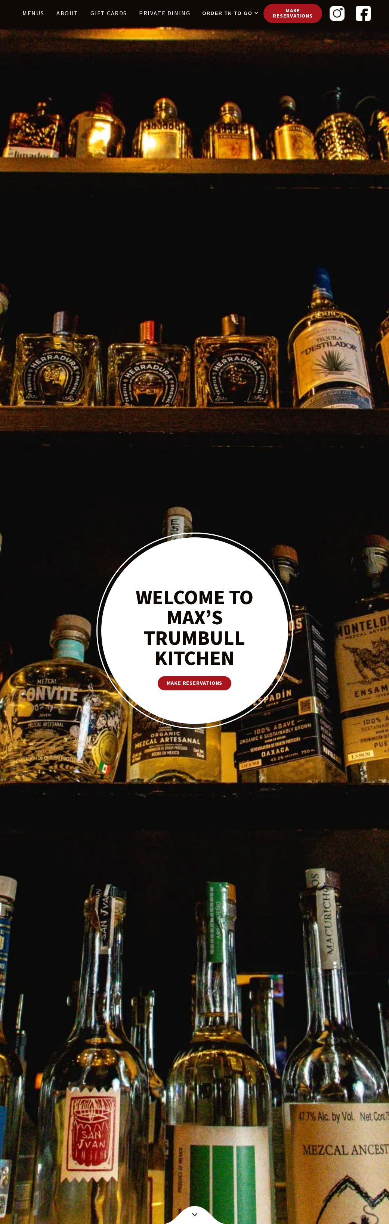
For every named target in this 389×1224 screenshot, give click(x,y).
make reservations (195, 683)
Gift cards (108, 13)
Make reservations (293, 13)
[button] (228, 13)
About (67, 13)
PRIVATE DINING (164, 13)
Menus (33, 13)
